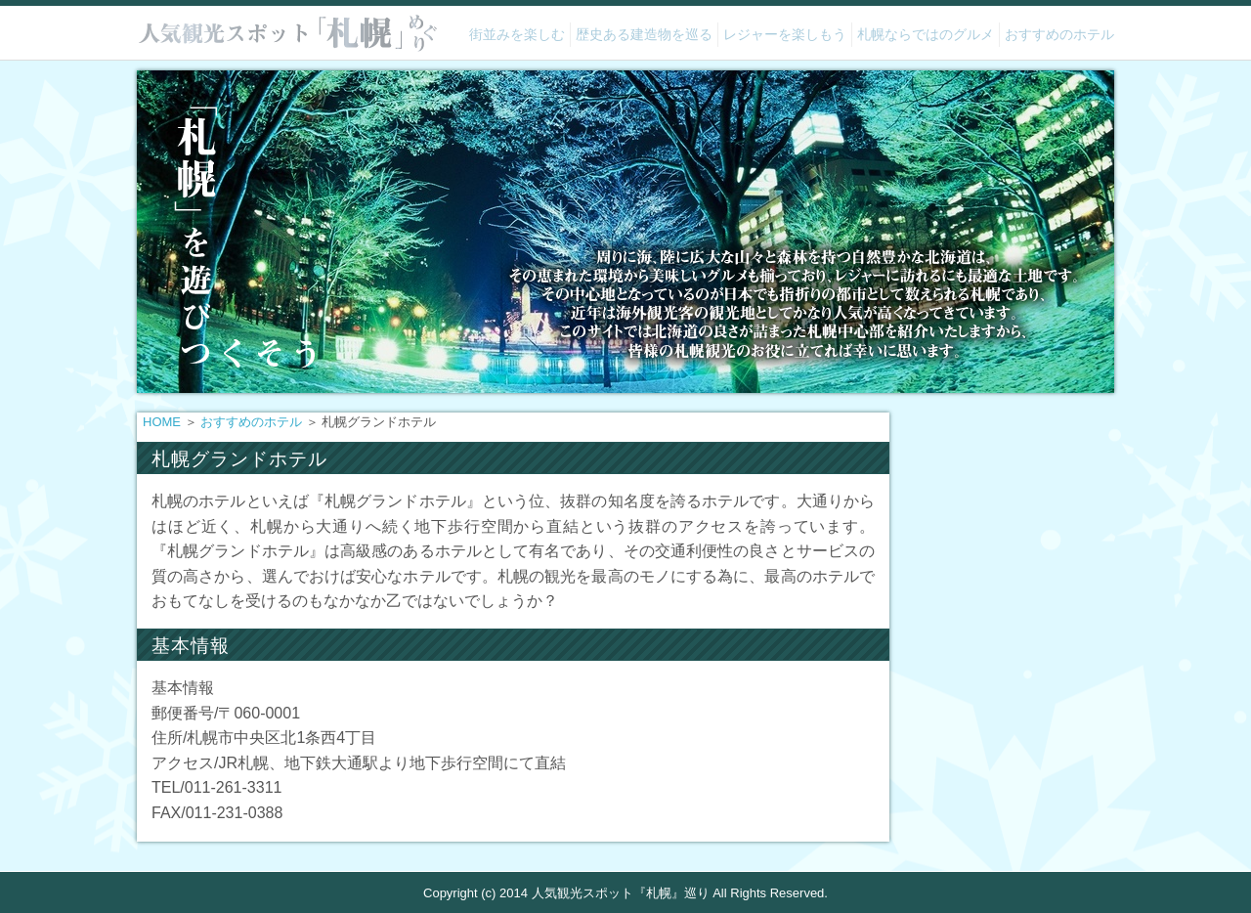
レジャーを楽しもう (784, 34)
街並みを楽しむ (517, 34)
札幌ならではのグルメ (925, 34)
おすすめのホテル (1059, 34)
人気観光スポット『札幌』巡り (621, 893)
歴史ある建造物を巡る (644, 34)
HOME (162, 421)
